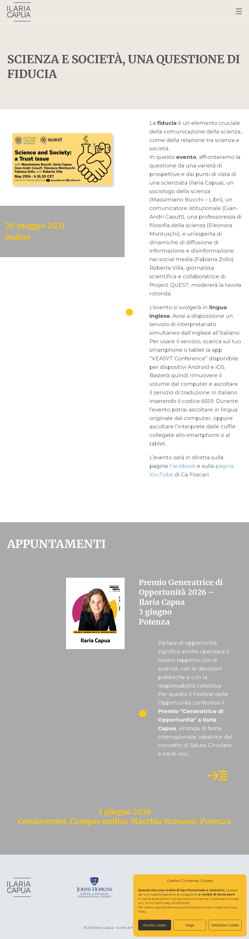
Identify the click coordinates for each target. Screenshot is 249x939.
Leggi (217, 776)
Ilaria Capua (19, 11)
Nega (190, 925)
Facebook (183, 466)
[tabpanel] (124, 702)
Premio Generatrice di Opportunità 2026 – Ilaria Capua (181, 592)
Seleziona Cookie (225, 925)
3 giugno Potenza (155, 617)
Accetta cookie (154, 925)
